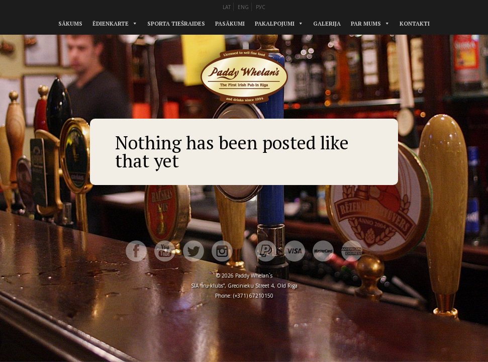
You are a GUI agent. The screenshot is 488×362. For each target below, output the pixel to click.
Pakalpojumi (275, 23)
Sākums (70, 23)
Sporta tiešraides (176, 23)
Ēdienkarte (110, 23)
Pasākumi (230, 23)
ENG (243, 7)
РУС (260, 7)
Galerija (327, 23)
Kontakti (415, 23)
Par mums (366, 23)
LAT (227, 7)
